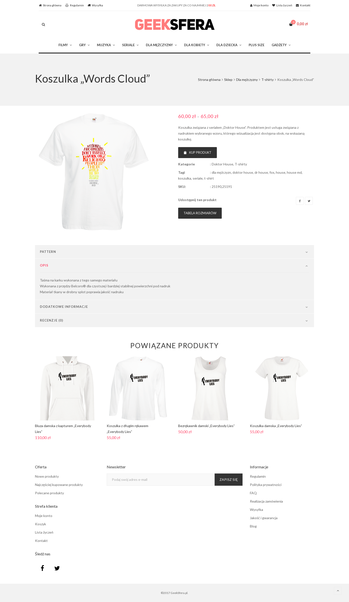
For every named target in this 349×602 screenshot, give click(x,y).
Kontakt (41, 540)
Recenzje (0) (51, 320)
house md (294, 172)
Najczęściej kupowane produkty (59, 485)
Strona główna (209, 79)
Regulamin (258, 476)
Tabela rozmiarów (200, 213)
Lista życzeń (44, 532)
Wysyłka (256, 509)
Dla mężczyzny (247, 79)
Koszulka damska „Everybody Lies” (276, 426)
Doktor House (222, 164)
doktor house (243, 172)
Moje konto (43, 516)
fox (271, 172)
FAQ (253, 493)
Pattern (48, 252)
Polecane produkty (49, 493)
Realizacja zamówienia (266, 501)
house (280, 172)
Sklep (228, 79)
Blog (253, 526)
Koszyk (40, 524)
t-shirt (209, 178)
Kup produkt (197, 152)
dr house (261, 172)
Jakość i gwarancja (264, 518)
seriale (198, 178)
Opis (44, 265)
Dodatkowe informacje (64, 307)
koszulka (184, 178)
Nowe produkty (47, 476)
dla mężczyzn (221, 172)
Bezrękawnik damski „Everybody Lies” (206, 426)
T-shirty (267, 79)
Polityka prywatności (265, 485)
